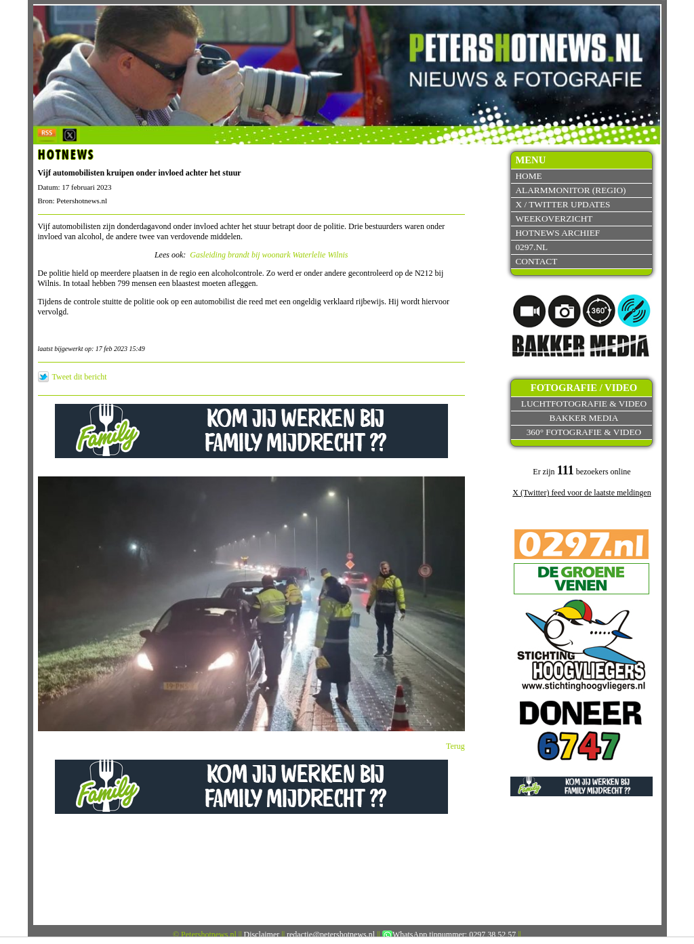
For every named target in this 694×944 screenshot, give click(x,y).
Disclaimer (262, 934)
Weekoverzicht (553, 218)
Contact (536, 261)
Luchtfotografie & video (584, 403)
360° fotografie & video (584, 432)
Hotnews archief (557, 233)
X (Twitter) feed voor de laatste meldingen (581, 492)
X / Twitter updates (562, 204)
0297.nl (531, 247)
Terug (455, 746)
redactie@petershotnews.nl (331, 934)
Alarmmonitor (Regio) (570, 190)
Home (528, 176)
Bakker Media (584, 418)
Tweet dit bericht (79, 377)
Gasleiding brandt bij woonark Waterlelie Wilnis (269, 255)
